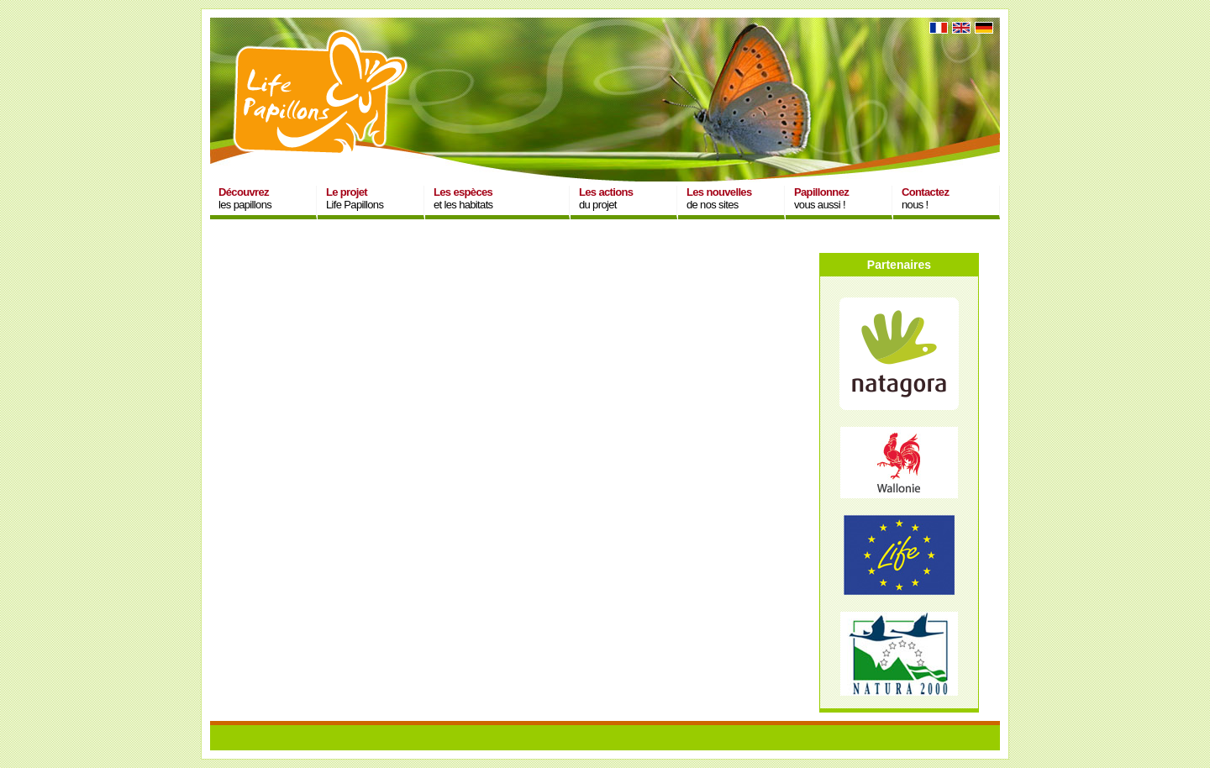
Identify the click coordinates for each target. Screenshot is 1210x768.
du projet (606, 198)
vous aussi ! (821, 198)
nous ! (925, 198)
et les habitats (463, 198)
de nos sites (719, 198)
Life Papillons (354, 198)
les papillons (244, 198)
